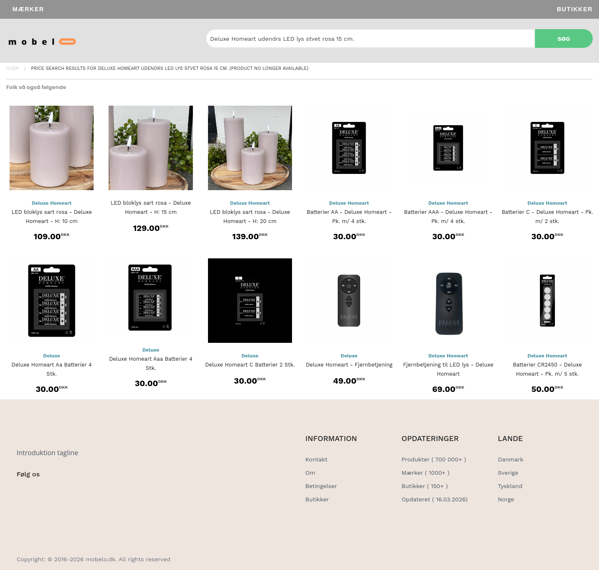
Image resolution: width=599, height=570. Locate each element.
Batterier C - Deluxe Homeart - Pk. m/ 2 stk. (547, 216)
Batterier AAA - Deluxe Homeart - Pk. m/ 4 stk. (448, 216)
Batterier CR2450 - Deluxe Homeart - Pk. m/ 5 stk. (547, 369)
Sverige (508, 472)
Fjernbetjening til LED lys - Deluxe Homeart (448, 369)
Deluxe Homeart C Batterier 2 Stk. (250, 365)
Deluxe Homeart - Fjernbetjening (349, 365)
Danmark (511, 459)
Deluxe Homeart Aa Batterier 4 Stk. (52, 369)
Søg (563, 38)
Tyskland (510, 486)
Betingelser (321, 486)
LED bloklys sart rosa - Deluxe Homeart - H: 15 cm (151, 207)
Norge (506, 499)
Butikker (575, 9)
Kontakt (316, 459)
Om (310, 472)
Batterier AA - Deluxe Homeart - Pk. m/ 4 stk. (349, 216)
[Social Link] (24, 491)
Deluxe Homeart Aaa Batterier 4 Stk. (150, 363)
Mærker (28, 9)
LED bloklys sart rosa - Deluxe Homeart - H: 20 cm (250, 216)
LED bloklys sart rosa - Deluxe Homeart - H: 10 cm (52, 216)
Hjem (12, 68)
